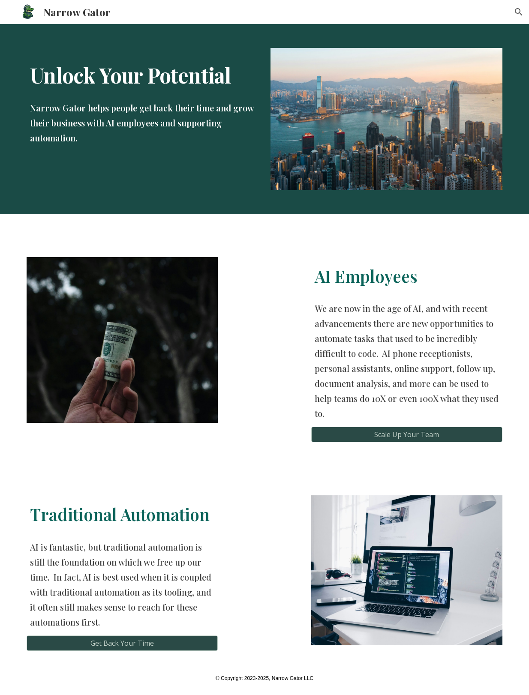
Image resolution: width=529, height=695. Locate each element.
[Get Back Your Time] (122, 643)
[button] (518, 12)
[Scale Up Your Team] (407, 434)
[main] (142, 71)
